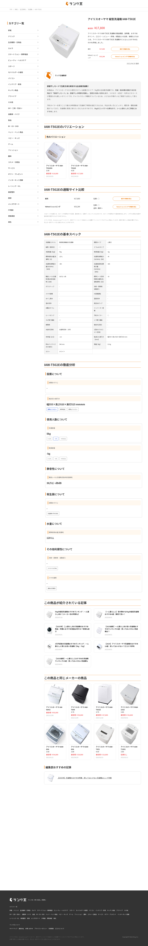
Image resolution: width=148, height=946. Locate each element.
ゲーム (71, 914)
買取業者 (49, 918)
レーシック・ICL (14, 918)
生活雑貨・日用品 (25, 910)
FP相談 (43, 918)
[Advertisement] (92, 852)
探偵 (28, 918)
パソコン (91, 910)
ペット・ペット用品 (51, 914)
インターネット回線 (123, 914)
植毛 (55, 918)
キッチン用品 (111, 910)
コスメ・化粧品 (92, 914)
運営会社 (21, 928)
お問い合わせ (29, 928)
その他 (126, 910)
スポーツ (72, 910)
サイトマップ (13, 928)
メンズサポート (35, 918)
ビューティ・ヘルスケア (61, 910)
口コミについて (59, 928)
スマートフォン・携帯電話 (45, 910)
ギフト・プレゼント (110, 914)
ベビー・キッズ (63, 914)
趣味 (85, 914)
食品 (33, 914)
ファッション (78, 914)
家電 (11, 910)
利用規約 (51, 928)
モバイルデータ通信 (82, 910)
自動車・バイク (26, 914)
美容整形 (23, 918)
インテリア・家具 (101, 910)
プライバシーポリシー (40, 928)
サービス (100, 914)
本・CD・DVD (40, 914)
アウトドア (119, 910)
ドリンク (16, 910)
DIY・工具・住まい (15, 914)
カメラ (34, 910)
